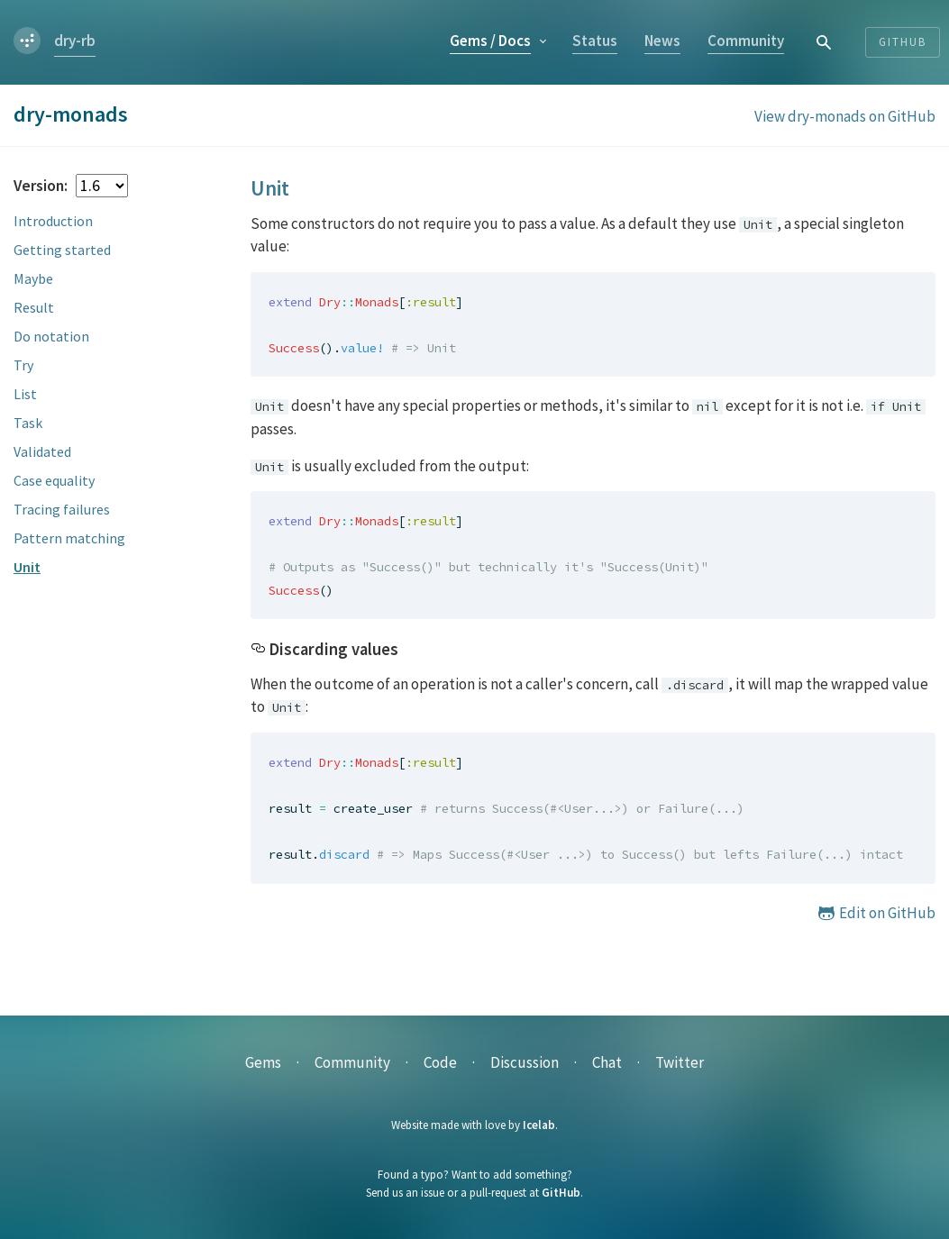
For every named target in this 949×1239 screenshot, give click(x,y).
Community (745, 40)
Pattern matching (69, 538)
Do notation (51, 336)
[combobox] (824, 42)
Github (902, 42)
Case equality (54, 480)
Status (594, 40)
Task (28, 423)
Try (23, 365)
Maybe (33, 278)
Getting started (62, 250)
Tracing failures (62, 509)
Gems (490, 40)
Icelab (539, 1125)
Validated (42, 451)
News (662, 40)
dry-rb (75, 40)
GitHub (561, 1192)
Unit (27, 567)
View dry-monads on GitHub (844, 116)
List (25, 394)
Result (34, 307)
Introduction (53, 221)
